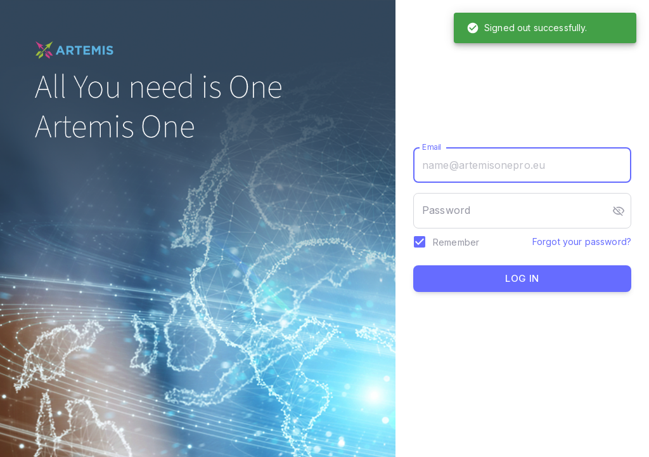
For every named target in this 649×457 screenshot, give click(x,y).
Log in (522, 278)
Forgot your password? (581, 241)
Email (432, 147)
